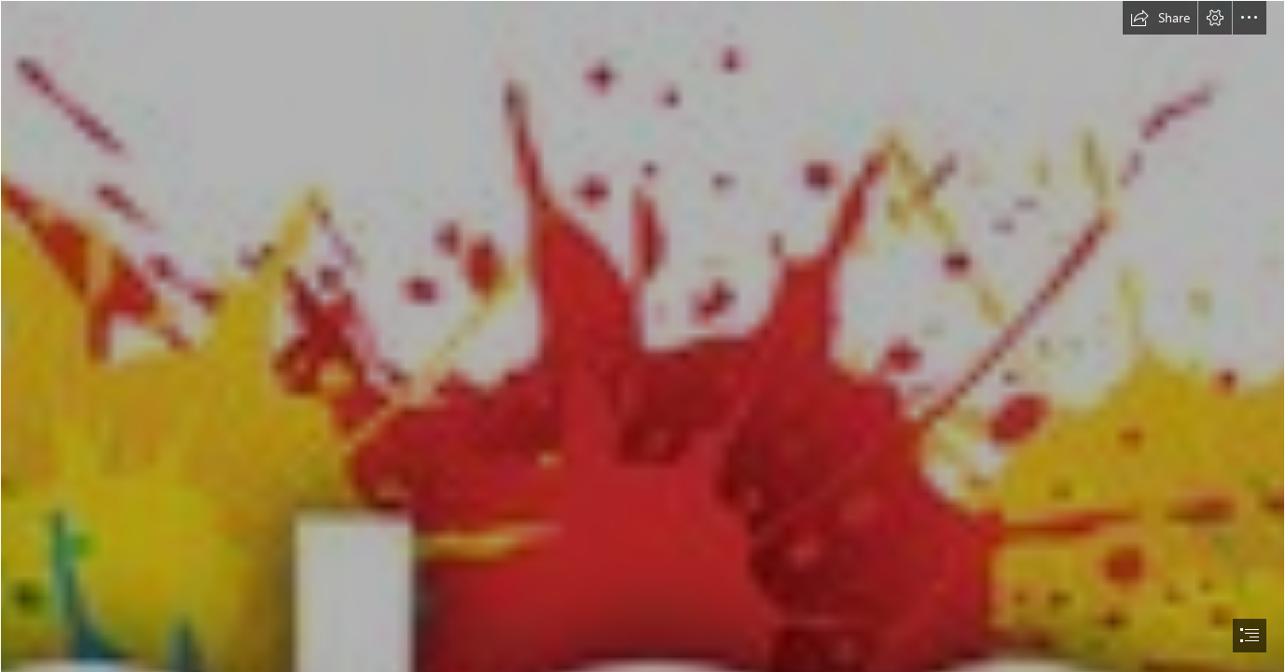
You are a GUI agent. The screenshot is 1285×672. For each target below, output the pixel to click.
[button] (1160, 18)
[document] (642, 336)
